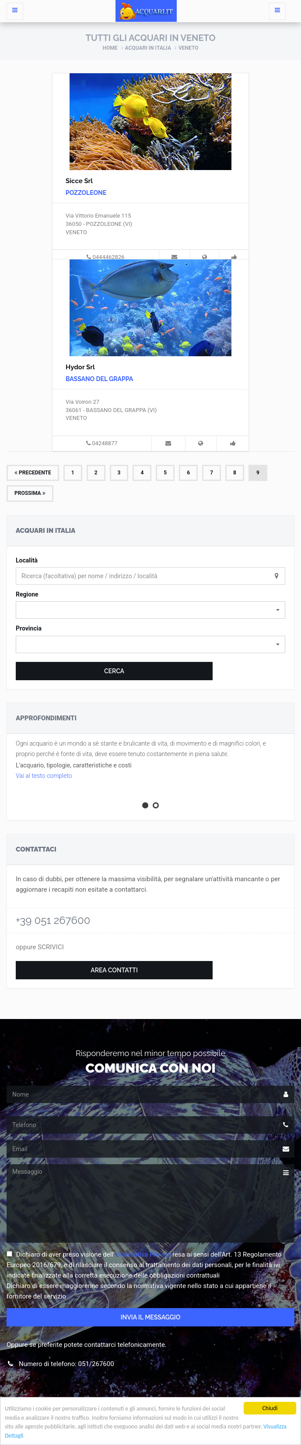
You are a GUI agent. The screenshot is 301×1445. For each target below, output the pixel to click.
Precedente (32, 473)
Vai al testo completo (44, 775)
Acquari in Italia (148, 48)
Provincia (29, 628)
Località (27, 560)
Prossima (30, 493)
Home (110, 48)
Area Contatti (114, 970)
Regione (27, 594)
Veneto (188, 48)
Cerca (114, 671)
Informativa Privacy (143, 1254)
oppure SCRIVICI (40, 947)
